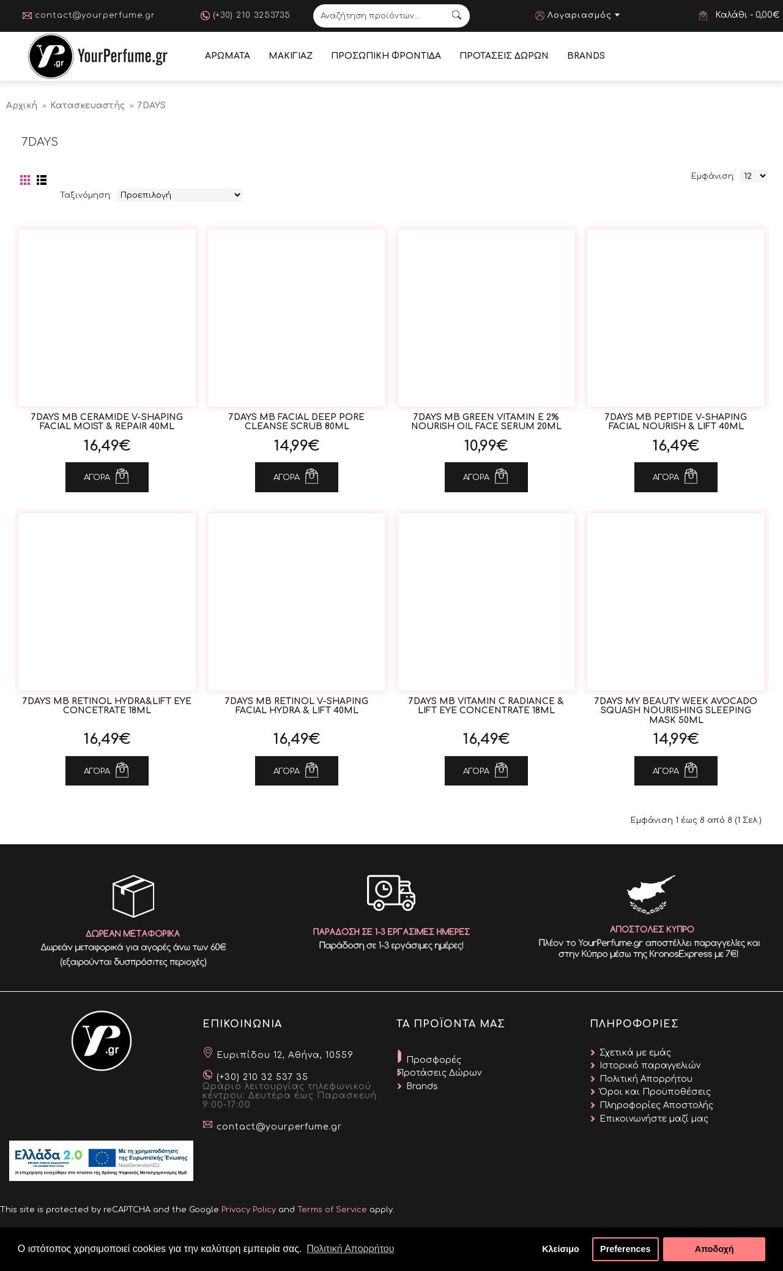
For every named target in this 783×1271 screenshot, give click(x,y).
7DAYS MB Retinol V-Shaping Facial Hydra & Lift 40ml (296, 706)
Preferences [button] (625, 1249)
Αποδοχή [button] (714, 1249)
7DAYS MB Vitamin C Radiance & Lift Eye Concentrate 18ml (486, 706)
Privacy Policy (248, 1209)
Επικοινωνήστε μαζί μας (653, 1118)
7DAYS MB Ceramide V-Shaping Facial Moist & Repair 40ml (107, 422)
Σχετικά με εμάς (635, 1052)
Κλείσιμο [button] (560, 1249)
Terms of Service (332, 1209)
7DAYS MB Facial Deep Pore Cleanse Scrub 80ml (297, 422)
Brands (422, 1086)
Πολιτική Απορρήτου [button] (350, 1248)
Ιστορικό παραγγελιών (649, 1065)
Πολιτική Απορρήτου (645, 1079)
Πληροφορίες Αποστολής (656, 1105)
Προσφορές (433, 1060)
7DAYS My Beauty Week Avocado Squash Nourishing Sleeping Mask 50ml (676, 711)
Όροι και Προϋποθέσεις (655, 1092)
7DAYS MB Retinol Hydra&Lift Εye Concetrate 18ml (107, 706)
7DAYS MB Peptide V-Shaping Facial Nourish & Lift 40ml (676, 422)
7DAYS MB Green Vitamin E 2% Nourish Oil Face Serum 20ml (486, 422)
